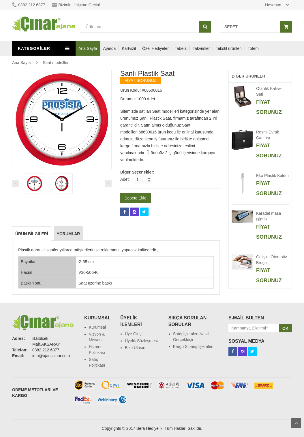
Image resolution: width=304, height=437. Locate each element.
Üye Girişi (133, 333)
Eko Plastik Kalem (272, 175)
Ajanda (109, 48)
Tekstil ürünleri (228, 48)
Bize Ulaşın (135, 347)
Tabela (181, 48)
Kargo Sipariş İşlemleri (193, 346)
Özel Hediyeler (155, 48)
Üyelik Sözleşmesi (141, 340)
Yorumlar (68, 233)
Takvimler (201, 48)
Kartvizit (129, 48)
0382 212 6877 (28, 5)
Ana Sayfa (87, 48)
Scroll (296, 423)
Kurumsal (97, 327)
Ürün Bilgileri (31, 233)
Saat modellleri (56, 62)
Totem (253, 48)
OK (285, 328)
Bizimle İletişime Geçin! (76, 5)
